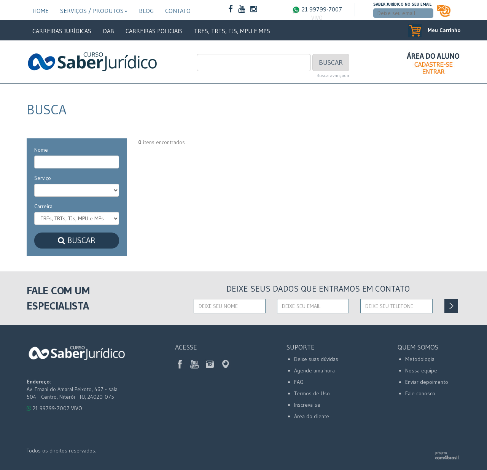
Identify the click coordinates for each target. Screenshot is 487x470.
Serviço (42, 178)
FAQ (299, 382)
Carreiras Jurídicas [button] (61, 31)
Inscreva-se (307, 404)
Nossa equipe (421, 370)
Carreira (43, 206)
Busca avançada (333, 75)
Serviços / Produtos (93, 10)
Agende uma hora (314, 370)
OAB (108, 31)
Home (40, 10)
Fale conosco (420, 393)
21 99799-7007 (317, 13)
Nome (41, 149)
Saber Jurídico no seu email (402, 4)
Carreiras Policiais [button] (154, 31)
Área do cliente (311, 416)
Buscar (331, 62)
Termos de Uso (312, 393)
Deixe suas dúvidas (316, 359)
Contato (178, 10)
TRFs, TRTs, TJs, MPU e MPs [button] (232, 31)
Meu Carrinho (434, 30)
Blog (146, 10)
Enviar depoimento (426, 382)
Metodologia (419, 359)
